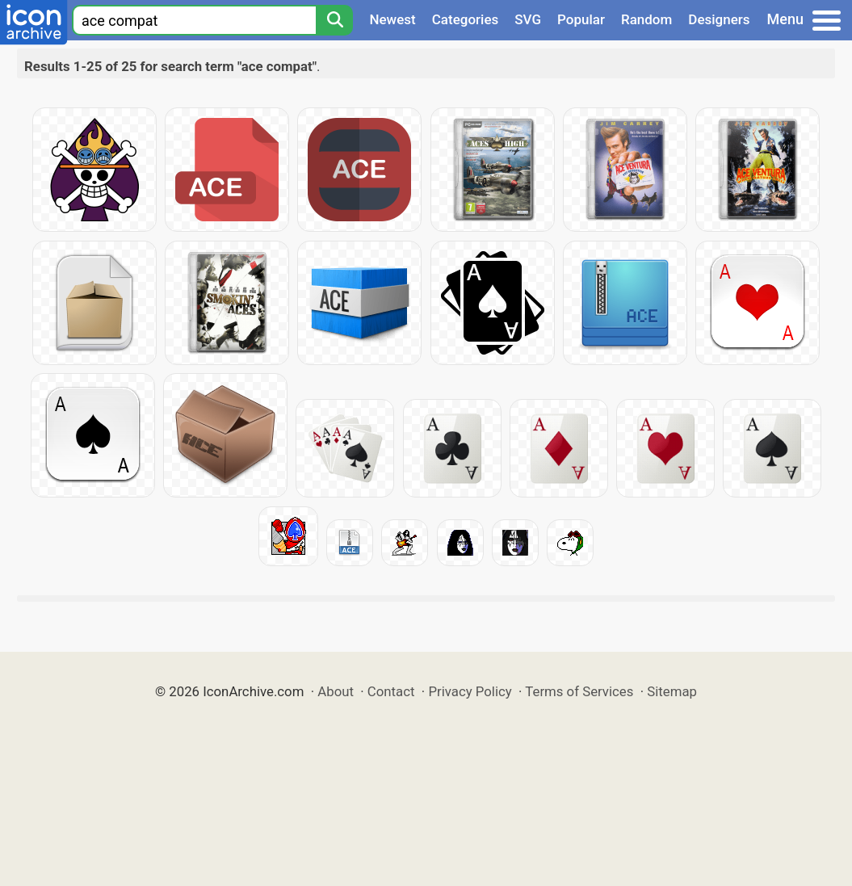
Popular (581, 19)
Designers (718, 19)
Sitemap (672, 691)
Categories (465, 19)
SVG (527, 19)
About (335, 691)
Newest (392, 19)
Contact (391, 691)
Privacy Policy (469, 691)
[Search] (334, 20)
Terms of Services (579, 691)
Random (646, 19)
